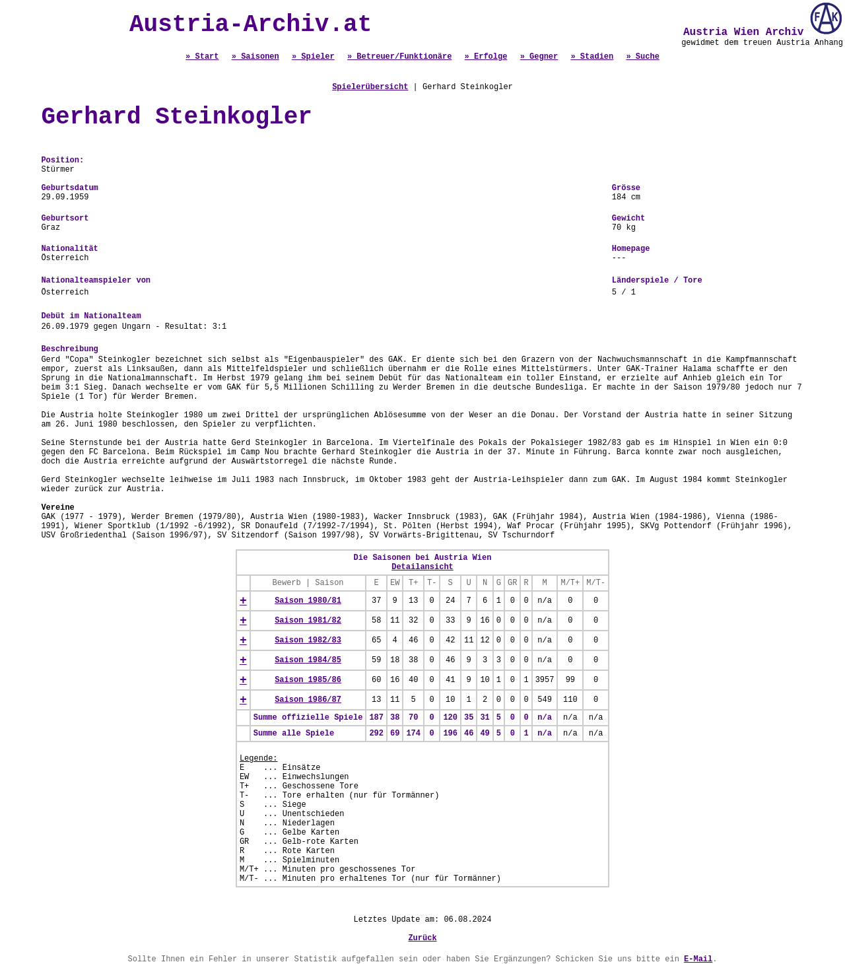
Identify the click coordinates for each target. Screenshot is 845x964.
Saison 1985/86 (308, 680)
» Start (202, 56)
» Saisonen (255, 56)
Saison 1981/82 (308, 620)
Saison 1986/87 (308, 700)
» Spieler (313, 56)
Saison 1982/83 (308, 640)
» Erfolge (486, 56)
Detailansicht (422, 567)
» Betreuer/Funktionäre (399, 56)
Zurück (422, 938)
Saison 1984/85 (308, 660)
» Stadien (591, 56)
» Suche (642, 56)
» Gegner (539, 56)
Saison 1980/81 (308, 600)
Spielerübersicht (370, 87)
